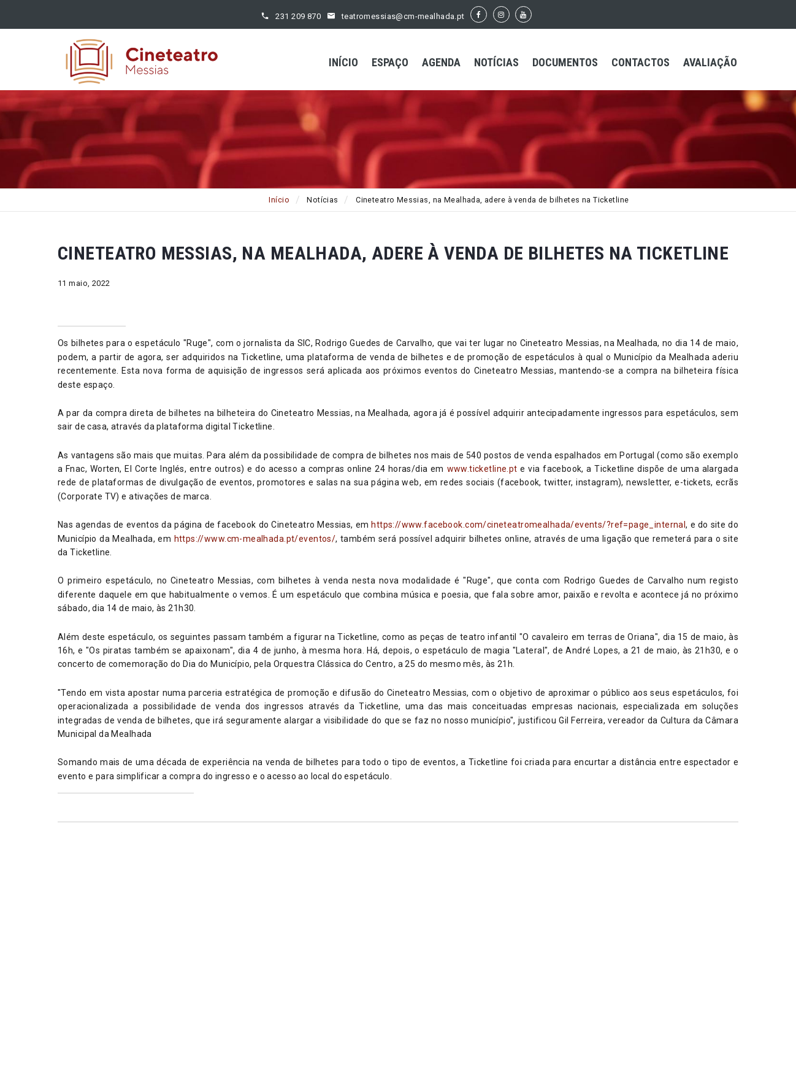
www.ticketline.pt (482, 469)
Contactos (640, 62)
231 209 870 (298, 16)
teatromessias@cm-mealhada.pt (403, 16)
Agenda (441, 62)
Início (343, 62)
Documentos (565, 62)
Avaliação (710, 62)
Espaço (390, 62)
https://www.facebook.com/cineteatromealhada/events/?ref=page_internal (528, 525)
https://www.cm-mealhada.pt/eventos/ (255, 539)
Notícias (496, 62)
